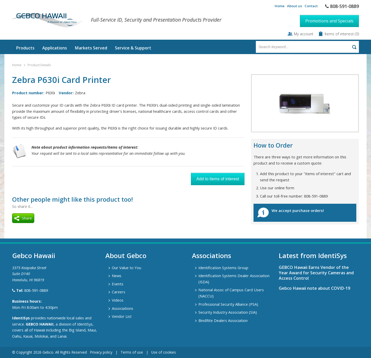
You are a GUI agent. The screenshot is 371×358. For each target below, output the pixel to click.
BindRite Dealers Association (223, 320)
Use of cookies (163, 352)
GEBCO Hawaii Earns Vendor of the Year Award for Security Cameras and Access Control (316, 273)
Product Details (39, 65)
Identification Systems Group (223, 267)
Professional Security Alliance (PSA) (228, 304)
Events (117, 283)
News (116, 275)
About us (294, 6)
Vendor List (122, 316)
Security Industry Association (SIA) (227, 312)
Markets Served (91, 48)
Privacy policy (101, 352)
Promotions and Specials (329, 21)
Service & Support (133, 48)
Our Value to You (126, 267)
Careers (118, 291)
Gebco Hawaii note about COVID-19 (314, 288)
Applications (54, 48)
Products (25, 48)
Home (279, 6)
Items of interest (340, 33)
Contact (311, 6)
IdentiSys (21, 317)
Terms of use (132, 352)
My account (303, 33)
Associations (122, 308)
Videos (117, 300)
